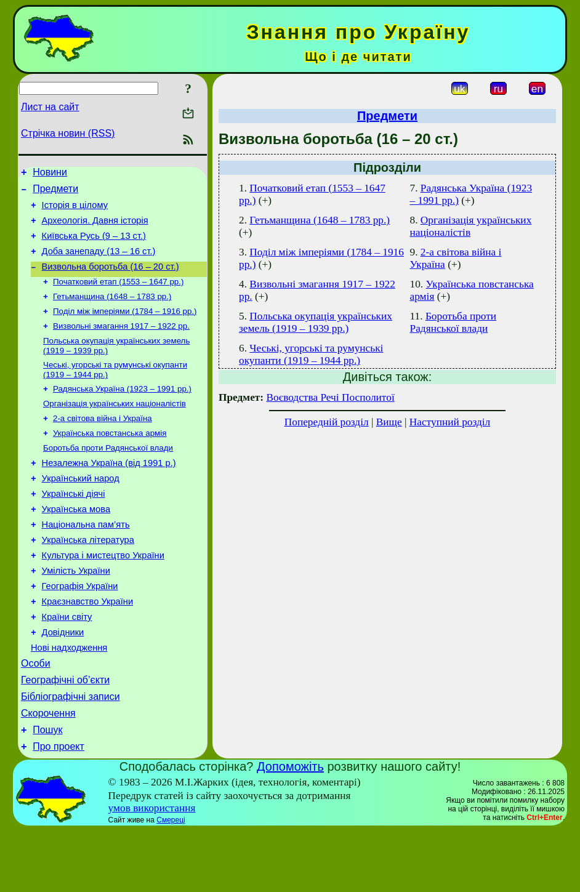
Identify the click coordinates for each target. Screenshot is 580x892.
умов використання (152, 869)
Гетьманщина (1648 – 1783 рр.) (112, 311)
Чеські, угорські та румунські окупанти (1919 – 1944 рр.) (311, 354)
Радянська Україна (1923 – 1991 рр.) (122, 410)
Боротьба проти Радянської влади (108, 474)
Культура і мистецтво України (103, 595)
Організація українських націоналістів (114, 426)
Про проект (58, 808)
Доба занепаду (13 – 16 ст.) (99, 262)
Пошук (47, 789)
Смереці (170, 881)
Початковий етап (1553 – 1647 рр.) (118, 295)
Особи (35, 715)
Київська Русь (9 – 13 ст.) (94, 245)
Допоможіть (290, 828)
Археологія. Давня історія (95, 228)
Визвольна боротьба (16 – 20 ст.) (110, 279)
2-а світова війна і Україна (102, 442)
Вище (389, 422)
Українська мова (76, 543)
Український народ (80, 508)
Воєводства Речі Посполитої (330, 397)
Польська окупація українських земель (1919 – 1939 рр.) (315, 322)
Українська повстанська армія (109, 458)
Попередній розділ (326, 422)
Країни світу (67, 664)
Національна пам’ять (86, 560)
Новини (50, 174)
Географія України (80, 629)
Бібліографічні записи (70, 752)
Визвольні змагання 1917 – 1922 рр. (121, 343)
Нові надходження (69, 698)
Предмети (55, 192)
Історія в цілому (75, 210)
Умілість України (76, 612)
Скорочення (48, 771)
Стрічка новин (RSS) (68, 133)
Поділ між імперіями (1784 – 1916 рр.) (125, 327)
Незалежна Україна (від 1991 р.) (109, 491)
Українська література (88, 577)
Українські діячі (73, 526)
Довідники (63, 681)
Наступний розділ (449, 422)
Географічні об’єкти (65, 734)
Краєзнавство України (88, 646)
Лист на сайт (50, 107)
